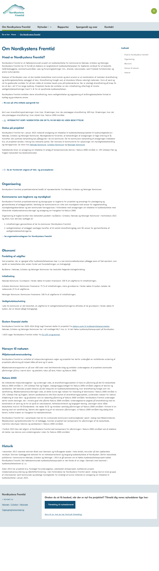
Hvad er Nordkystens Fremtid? (136, 55)
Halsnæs (5, 549)
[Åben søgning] (154, 11)
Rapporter (63, 26)
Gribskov (14, 549)
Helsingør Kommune (76, 189)
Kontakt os (8, 543)
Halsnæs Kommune (38, 189)
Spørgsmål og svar (86, 26)
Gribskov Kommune (55, 189)
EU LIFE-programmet (51, 379)
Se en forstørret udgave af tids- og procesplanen (28, 214)
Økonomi (128, 64)
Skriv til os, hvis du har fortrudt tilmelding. (63, 558)
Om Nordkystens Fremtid (16, 26)
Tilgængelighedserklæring (13, 554)
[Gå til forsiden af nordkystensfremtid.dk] (12, 11)
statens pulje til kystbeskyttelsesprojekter (91, 370)
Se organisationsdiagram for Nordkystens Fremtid (28, 280)
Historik (127, 72)
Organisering (129, 59)
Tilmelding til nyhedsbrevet (61, 549)
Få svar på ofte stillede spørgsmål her (21, 103)
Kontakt (109, 26)
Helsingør (24, 549)
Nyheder (42, 26)
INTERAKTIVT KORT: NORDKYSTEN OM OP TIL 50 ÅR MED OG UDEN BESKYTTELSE (44, 164)
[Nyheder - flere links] (50, 26)
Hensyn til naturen (131, 68)
